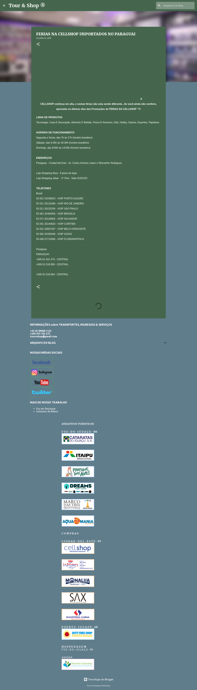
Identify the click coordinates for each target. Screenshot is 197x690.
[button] (38, 44)
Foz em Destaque (45, 408)
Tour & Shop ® (27, 5)
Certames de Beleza (47, 411)
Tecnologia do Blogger (98, 679)
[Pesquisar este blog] (178, 5)
